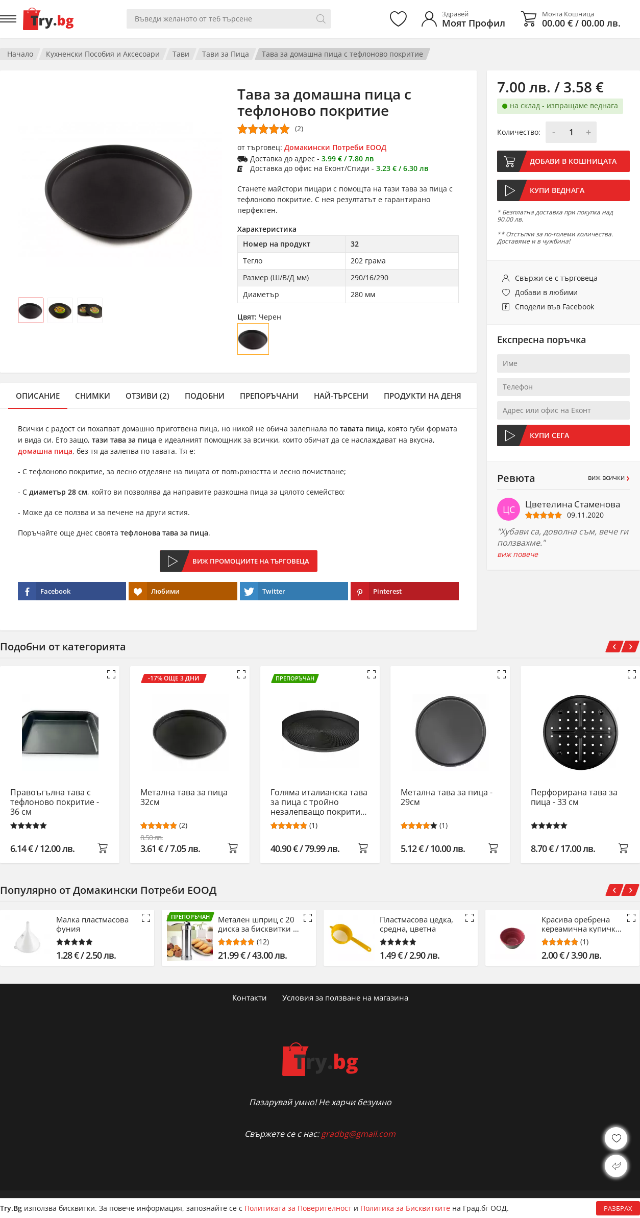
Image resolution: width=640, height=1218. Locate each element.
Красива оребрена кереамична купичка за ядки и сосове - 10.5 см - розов (580, 924)
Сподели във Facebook (554, 306)
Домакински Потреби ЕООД (335, 147)
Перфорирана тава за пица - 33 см (574, 798)
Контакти (249, 997)
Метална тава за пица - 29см (447, 798)
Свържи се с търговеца (556, 278)
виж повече (517, 554)
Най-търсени (341, 396)
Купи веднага (557, 190)
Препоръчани (269, 396)
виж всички (609, 477)
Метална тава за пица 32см (184, 798)
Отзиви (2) (147, 396)
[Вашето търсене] (229, 19)
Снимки (92, 396)
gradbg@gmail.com (358, 1133)
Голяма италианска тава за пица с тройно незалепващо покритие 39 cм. (318, 802)
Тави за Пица (225, 54)
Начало (20, 54)
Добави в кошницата (573, 161)
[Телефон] (563, 387)
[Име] (563, 363)
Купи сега (549, 435)
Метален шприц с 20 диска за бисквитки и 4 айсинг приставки (258, 924)
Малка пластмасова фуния (92, 924)
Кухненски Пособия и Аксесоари (103, 54)
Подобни (205, 396)
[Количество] (571, 132)
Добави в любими (546, 292)
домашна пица (45, 451)
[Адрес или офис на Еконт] (563, 410)
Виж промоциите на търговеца (250, 561)
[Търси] (321, 19)
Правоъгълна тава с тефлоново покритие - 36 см (54, 802)
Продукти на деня (422, 396)
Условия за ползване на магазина (345, 997)
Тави (181, 54)
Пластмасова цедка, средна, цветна (416, 924)
